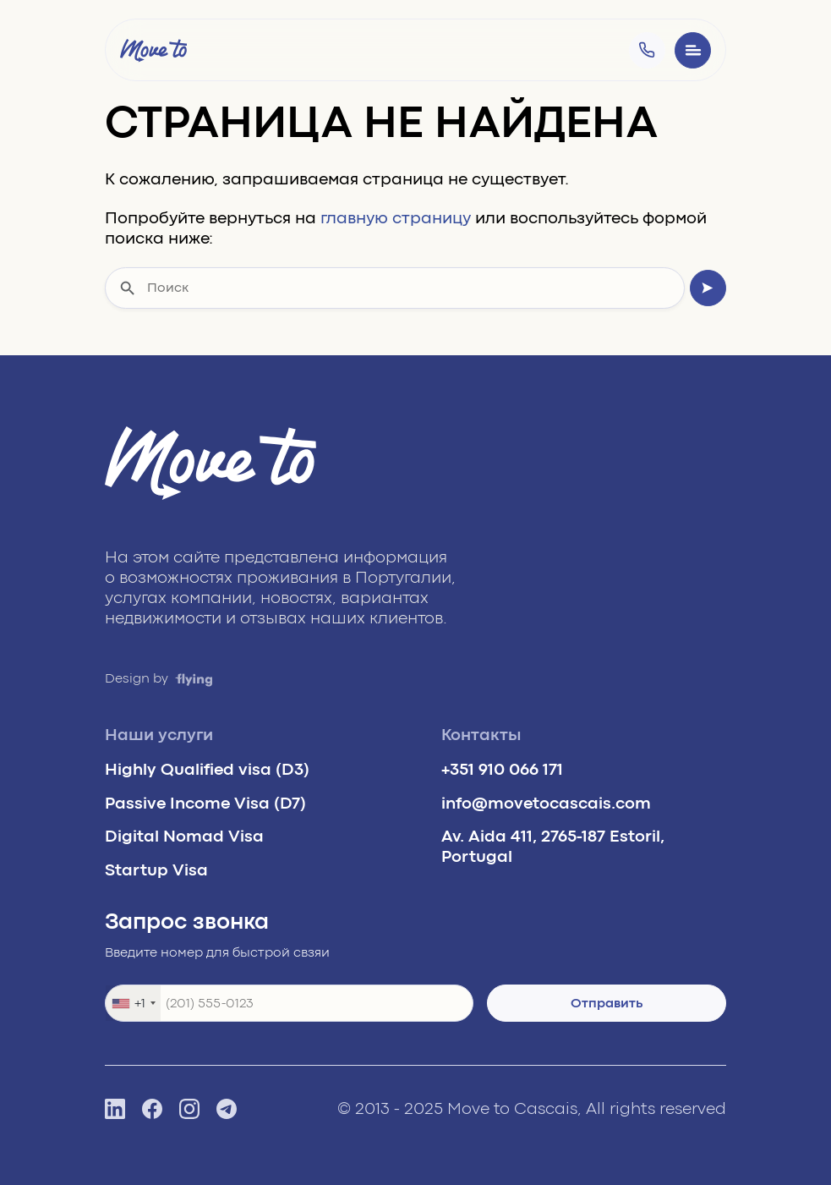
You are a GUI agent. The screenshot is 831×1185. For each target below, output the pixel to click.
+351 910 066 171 (502, 769)
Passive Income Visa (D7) (205, 803)
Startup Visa (156, 870)
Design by (158, 678)
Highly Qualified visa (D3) (207, 769)
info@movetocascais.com (546, 803)
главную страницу (395, 218)
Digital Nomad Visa (184, 836)
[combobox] (133, 1003)
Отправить (606, 1003)
